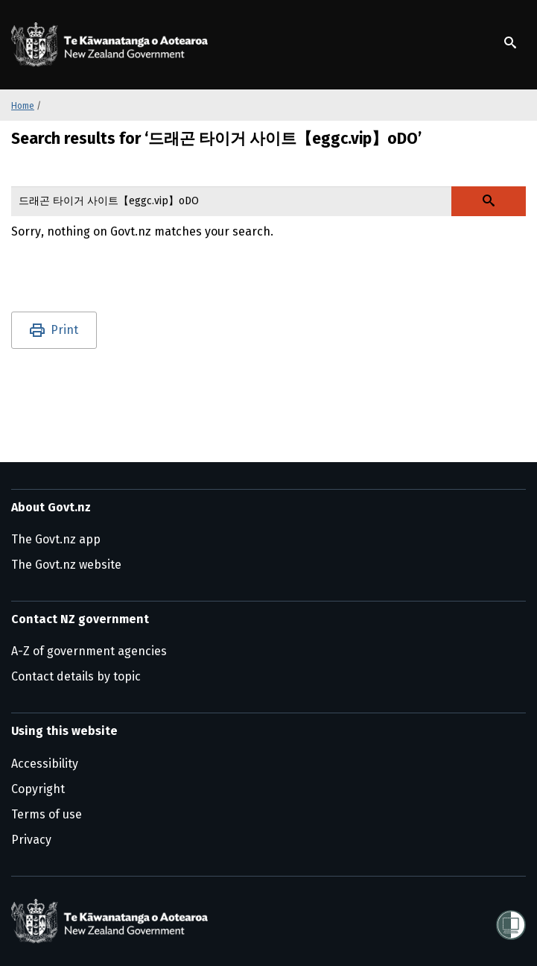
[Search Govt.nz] (488, 201)
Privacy (31, 840)
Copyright (38, 789)
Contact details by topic (76, 676)
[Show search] (510, 42)
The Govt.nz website (66, 565)
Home (22, 106)
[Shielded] (511, 920)
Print (64, 330)
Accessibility (44, 764)
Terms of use (46, 814)
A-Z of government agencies (89, 651)
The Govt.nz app (56, 539)
